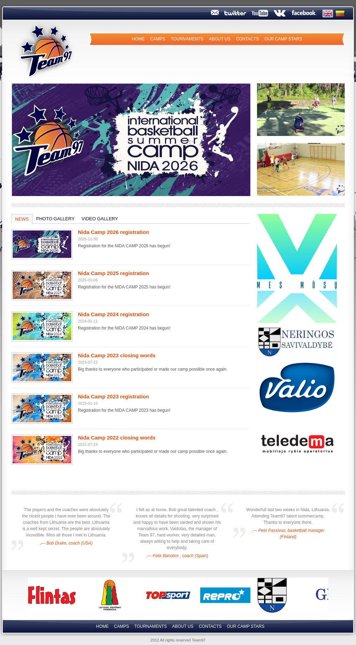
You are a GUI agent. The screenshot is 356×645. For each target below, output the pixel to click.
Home (138, 39)
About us (219, 39)
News (22, 219)
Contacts (247, 39)
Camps (157, 39)
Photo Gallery (55, 218)
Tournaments (187, 39)
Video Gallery (99, 218)
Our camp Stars (283, 39)
